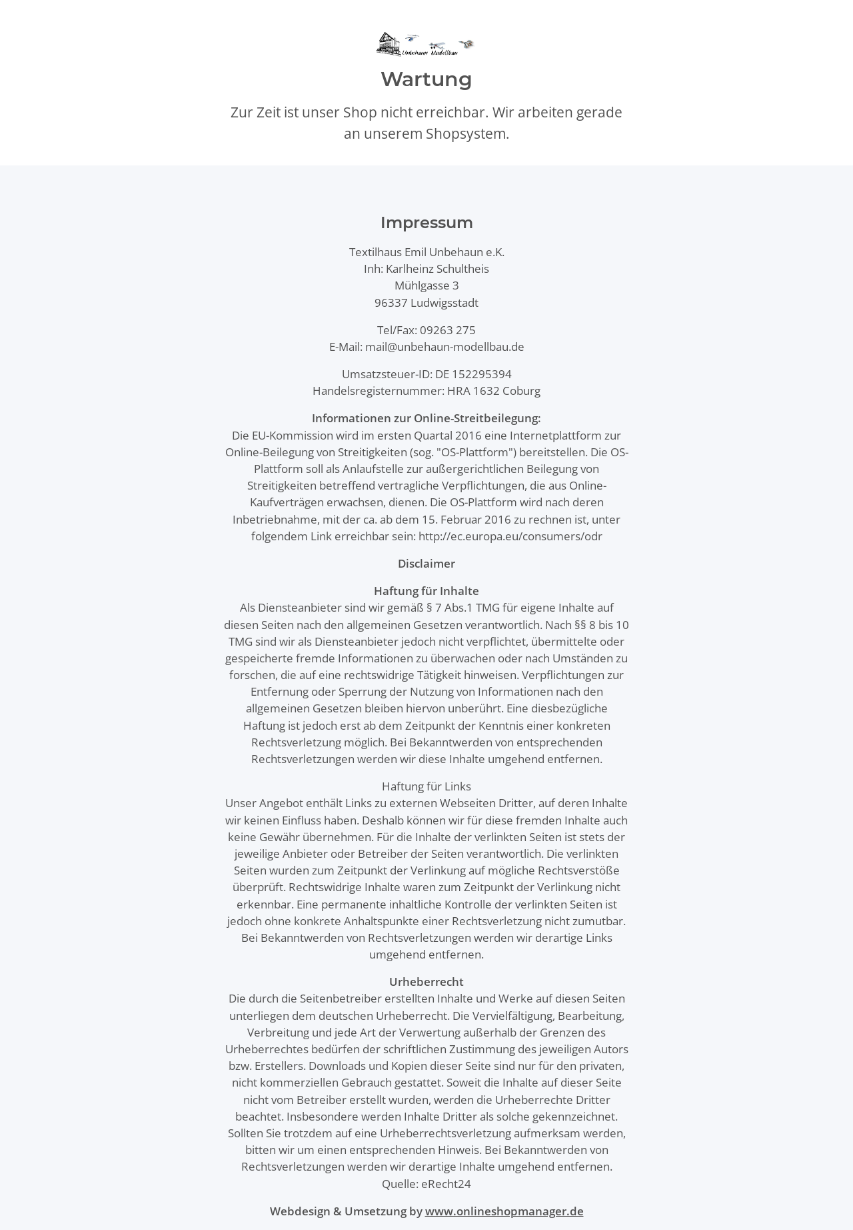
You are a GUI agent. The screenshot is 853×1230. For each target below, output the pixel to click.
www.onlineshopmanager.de (504, 1211)
